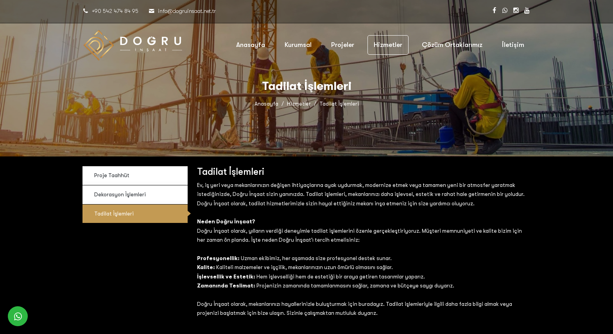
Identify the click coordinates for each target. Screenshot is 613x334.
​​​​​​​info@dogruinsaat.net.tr (187, 11)
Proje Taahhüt (111, 175)
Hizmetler (388, 44)
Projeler (342, 44)
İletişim (513, 44)
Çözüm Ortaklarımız (452, 44)
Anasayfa (250, 44)
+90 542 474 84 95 (115, 11)
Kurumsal (298, 44)
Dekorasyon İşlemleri (120, 195)
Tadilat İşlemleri (114, 214)
